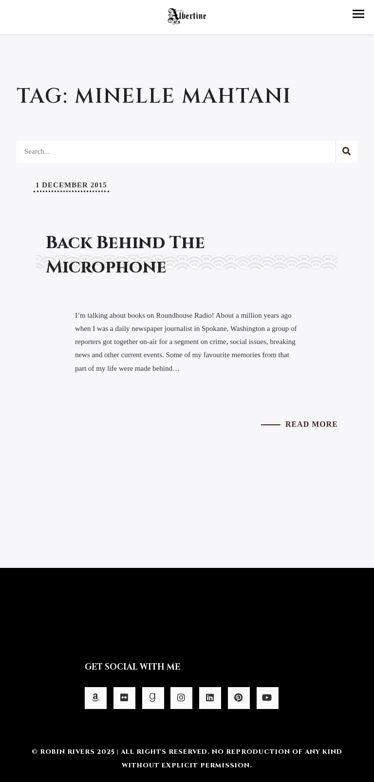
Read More (311, 424)
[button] (358, 14)
